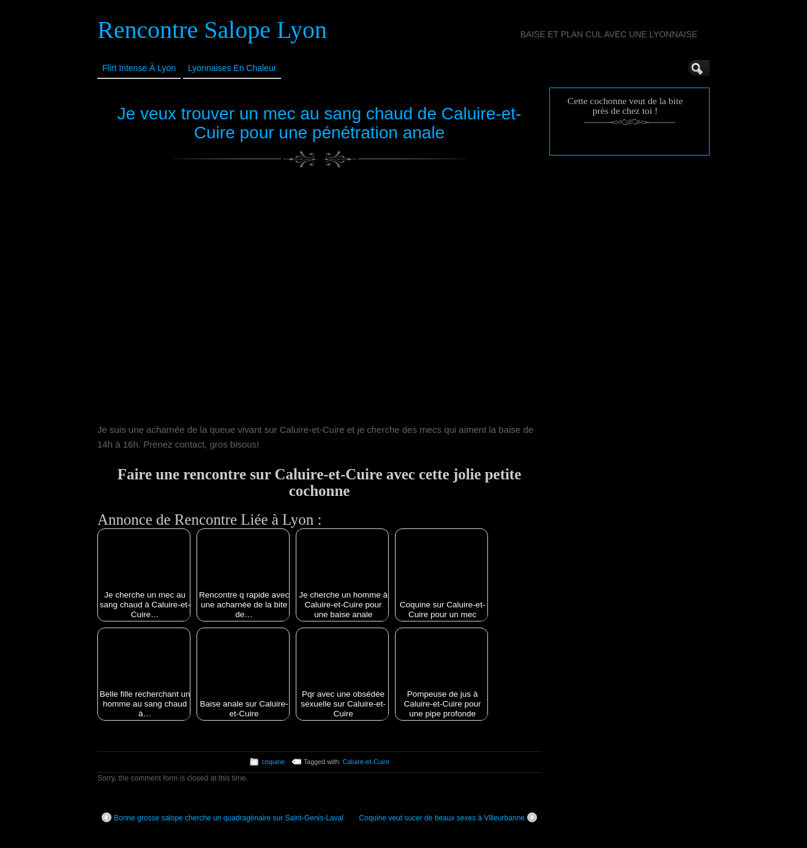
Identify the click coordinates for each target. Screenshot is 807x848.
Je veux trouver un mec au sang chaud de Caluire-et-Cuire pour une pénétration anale (320, 123)
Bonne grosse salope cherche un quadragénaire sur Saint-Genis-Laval (222, 817)
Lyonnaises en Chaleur (232, 68)
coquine (273, 761)
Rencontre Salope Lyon (212, 29)
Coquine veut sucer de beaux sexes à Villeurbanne (448, 817)
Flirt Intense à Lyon (139, 68)
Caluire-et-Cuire (366, 761)
